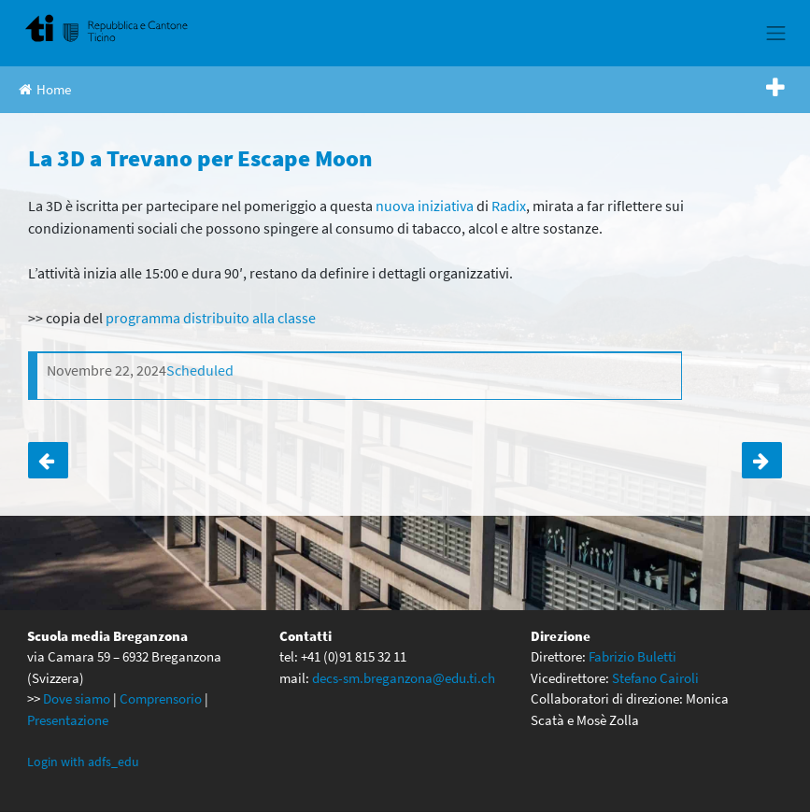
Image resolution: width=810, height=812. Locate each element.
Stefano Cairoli (655, 678)
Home (45, 89)
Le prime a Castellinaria (762, 460)
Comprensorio (161, 698)
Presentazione (67, 720)
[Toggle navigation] (776, 33)
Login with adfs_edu (83, 761)
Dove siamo (76, 698)
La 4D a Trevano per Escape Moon (48, 460)
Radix (508, 205)
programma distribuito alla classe (211, 317)
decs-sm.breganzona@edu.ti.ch (403, 678)
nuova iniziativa (425, 205)
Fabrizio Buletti (632, 656)
